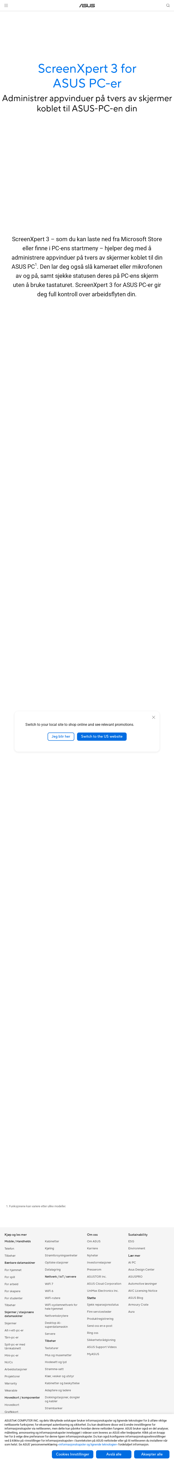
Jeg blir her (61, 736)
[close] (153, 717)
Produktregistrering (100, 1319)
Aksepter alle (152, 1454)
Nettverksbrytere (56, 1316)
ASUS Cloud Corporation (104, 1284)
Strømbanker (54, 1408)
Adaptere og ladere (58, 1390)
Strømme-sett (54, 1369)
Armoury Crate (138, 1305)
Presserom (94, 1269)
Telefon (9, 1249)
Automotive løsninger (142, 1284)
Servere (50, 1334)
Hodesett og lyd (56, 1362)
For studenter (14, 1298)
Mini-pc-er (12, 1355)
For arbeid (11, 1284)
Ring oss (92, 1333)
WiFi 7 (49, 1284)
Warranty (11, 1383)
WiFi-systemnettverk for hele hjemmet (61, 1307)
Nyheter (92, 1255)
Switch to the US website (102, 736)
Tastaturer (51, 1348)
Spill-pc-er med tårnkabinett (15, 1346)
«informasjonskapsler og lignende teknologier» (88, 1444)
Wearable (11, 1390)
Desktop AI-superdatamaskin (56, 1325)
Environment (136, 1248)
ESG (131, 1241)
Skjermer (11, 1323)
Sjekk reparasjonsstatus (103, 1305)
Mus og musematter (58, 1355)
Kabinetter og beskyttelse (62, 1383)
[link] (87, 5)
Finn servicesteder (99, 1312)
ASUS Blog (135, 1298)
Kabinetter (52, 1241)
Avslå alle (113, 1454)
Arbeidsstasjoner (16, 1369)
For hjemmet (13, 1270)
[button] (6, 5)
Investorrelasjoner (99, 1262)
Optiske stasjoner (56, 1262)
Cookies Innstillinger (72, 1454)
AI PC (132, 1262)
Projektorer (12, 1376)
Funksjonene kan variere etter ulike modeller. (37, 1206)
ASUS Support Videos (102, 1347)
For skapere (12, 1291)
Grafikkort (11, 1412)
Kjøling (49, 1248)
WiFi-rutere (52, 1298)
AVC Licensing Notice (142, 1291)
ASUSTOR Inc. (96, 1277)
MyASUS (93, 1354)
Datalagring (53, 1269)
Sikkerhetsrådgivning (101, 1340)
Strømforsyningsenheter (61, 1255)
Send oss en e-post (99, 1326)
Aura (131, 1312)
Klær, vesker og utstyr (59, 1376)
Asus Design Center (141, 1269)
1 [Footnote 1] (36, 265)
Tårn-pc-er (12, 1337)
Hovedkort (12, 1405)
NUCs (9, 1362)
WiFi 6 (49, 1291)
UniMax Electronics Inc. (102, 1291)
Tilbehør (10, 1256)
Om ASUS (94, 1241)
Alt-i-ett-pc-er (14, 1330)
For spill (10, 1277)
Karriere (92, 1248)
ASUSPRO (135, 1277)
